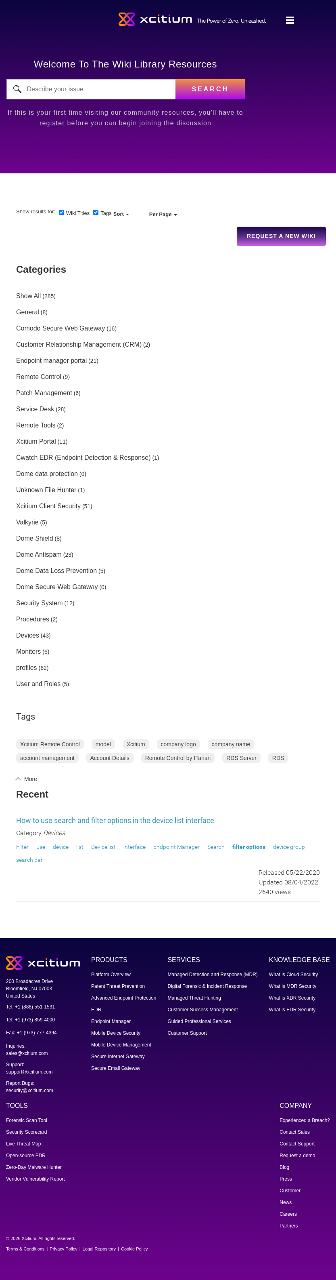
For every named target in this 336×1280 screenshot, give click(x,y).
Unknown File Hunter (46, 490)
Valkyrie (27, 522)
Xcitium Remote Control (50, 744)
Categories (41, 269)
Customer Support (187, 1033)
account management (47, 758)
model (103, 744)
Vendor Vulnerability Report (35, 1179)
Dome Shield (34, 538)
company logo (178, 744)
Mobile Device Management (121, 1045)
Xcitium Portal (36, 441)
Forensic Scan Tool (26, 1120)
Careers (288, 1214)
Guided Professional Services (199, 1021)
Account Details (109, 758)
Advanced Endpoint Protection (123, 998)
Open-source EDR (26, 1155)
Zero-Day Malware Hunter (34, 1167)
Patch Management (44, 393)
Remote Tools (36, 425)
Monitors (28, 651)
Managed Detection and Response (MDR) (212, 974)
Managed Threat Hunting (194, 998)
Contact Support (297, 1144)
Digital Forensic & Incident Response (207, 986)
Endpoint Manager (176, 847)
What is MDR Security (292, 986)
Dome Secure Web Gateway (57, 587)
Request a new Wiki (281, 236)
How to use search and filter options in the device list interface (115, 820)
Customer (290, 1191)
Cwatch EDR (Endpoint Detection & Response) (83, 458)
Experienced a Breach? (305, 1120)
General (27, 312)
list (79, 847)
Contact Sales (295, 1132)
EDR (96, 1010)
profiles (26, 668)
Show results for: (35, 211)
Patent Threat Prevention (118, 986)
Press (286, 1179)
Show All (28, 296)
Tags (105, 213)
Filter (22, 847)
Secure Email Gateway (115, 1068)
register (52, 123)
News (286, 1202)
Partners (289, 1226)
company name (231, 744)
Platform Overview (111, 974)
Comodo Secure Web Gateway (60, 328)
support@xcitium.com (29, 1072)
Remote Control (38, 377)
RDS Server (241, 758)
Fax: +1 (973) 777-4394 (31, 1033)
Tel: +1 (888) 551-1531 (30, 1007)
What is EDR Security (292, 1010)
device (61, 847)
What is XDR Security (292, 998)
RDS (278, 758)
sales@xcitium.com (27, 1053)
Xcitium (136, 744)
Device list (103, 847)
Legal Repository (99, 1248)
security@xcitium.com (29, 1090)
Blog (284, 1167)
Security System (39, 603)
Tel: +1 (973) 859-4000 (30, 1020)
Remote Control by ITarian (178, 758)
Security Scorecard (26, 1132)
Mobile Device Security (115, 1033)
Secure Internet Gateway (118, 1056)
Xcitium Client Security (48, 506)
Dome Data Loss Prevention (56, 571)
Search (216, 847)
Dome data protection (47, 474)
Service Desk (35, 409)
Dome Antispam (39, 555)
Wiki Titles (78, 213)
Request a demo (297, 1155)
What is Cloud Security (293, 974)
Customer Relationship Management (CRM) (79, 344)
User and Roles (38, 684)
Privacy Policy (63, 1248)
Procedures (32, 619)
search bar (29, 860)
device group (289, 847)
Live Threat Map (23, 1144)
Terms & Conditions (25, 1248)
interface (134, 847)
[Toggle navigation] (290, 21)
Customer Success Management (202, 1010)
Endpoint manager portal (51, 361)
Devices (27, 635)
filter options (248, 847)
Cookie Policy (134, 1248)
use (40, 847)
